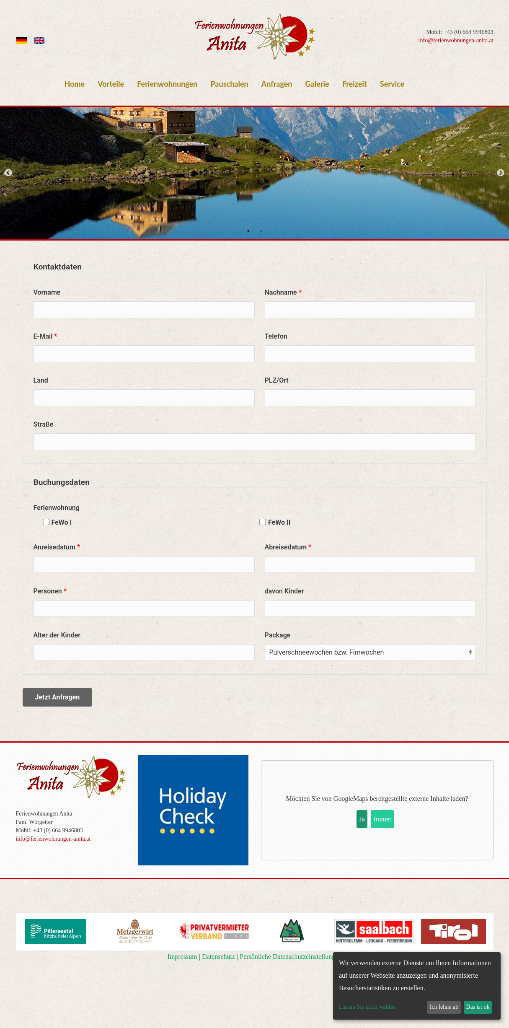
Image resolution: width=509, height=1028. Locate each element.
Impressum (182, 956)
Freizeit (354, 83)
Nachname (281, 292)
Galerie (317, 83)
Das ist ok (477, 1007)
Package (278, 635)
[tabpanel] (254, 173)
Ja (362, 819)
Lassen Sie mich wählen (367, 1007)
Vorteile (111, 83)
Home (75, 83)
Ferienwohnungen (167, 83)
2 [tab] (261, 231)
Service (392, 83)
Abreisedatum (286, 547)
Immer (383, 819)
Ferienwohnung (57, 508)
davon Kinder (284, 591)
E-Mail (43, 336)
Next (500, 173)
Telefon (276, 336)
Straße (44, 424)
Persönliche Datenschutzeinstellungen (290, 956)
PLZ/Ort (277, 380)
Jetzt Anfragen (57, 697)
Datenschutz (218, 956)
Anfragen (276, 83)
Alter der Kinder (57, 635)
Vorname (47, 292)
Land (41, 380)
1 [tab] (248, 231)
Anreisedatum (54, 547)
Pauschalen (229, 83)
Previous (8, 173)
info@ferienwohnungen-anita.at (456, 40)
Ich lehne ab (444, 1007)
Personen (48, 591)
